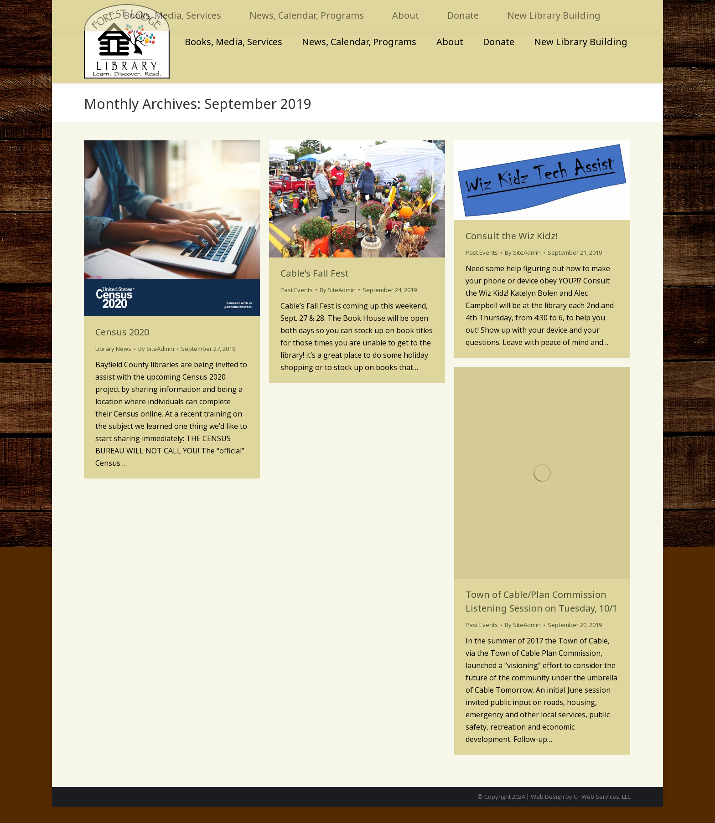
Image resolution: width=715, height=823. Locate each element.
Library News (113, 365)
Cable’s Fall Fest (314, 289)
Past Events (296, 306)
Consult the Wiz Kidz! (512, 252)
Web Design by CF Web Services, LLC (581, 813)
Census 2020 (122, 348)
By (156, 365)
